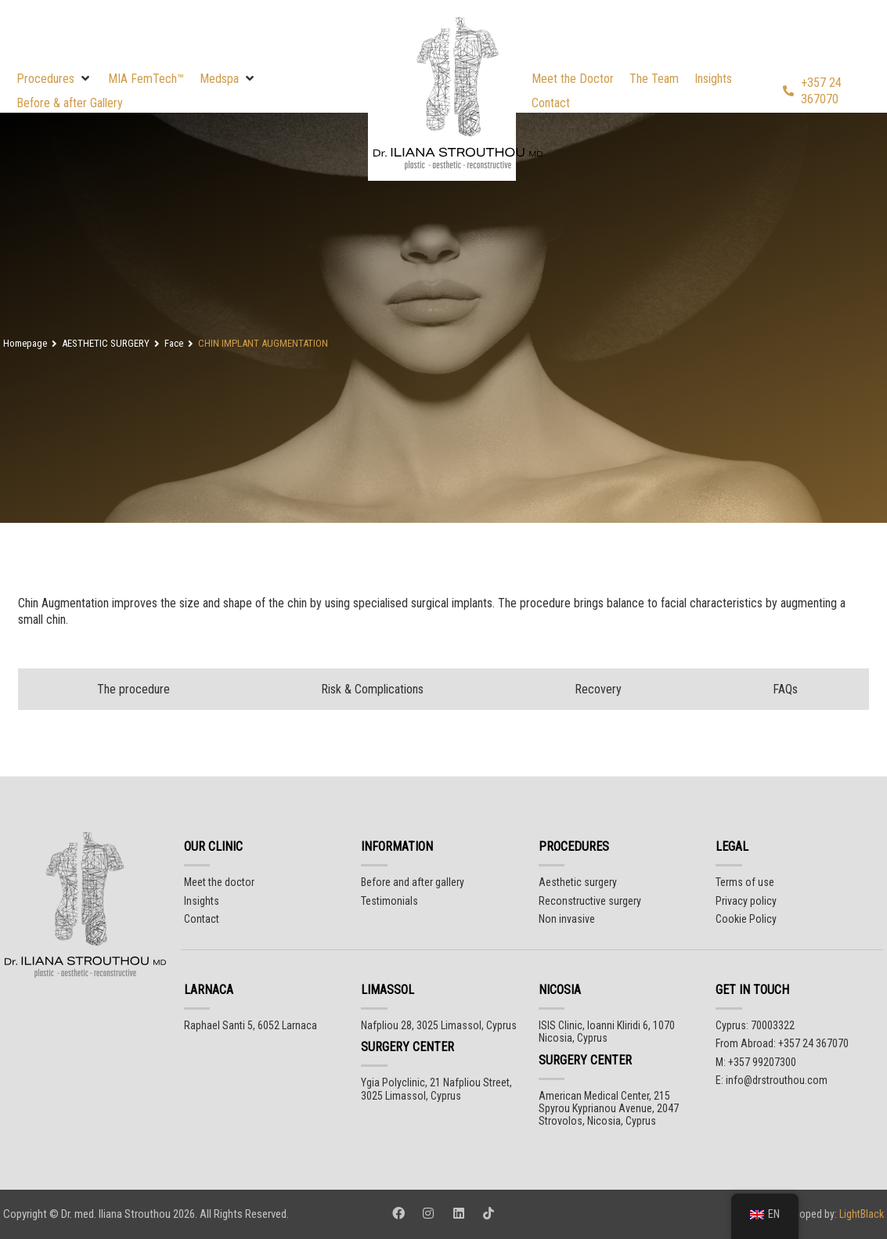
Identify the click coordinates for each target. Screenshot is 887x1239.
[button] (54, 79)
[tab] (130, 689)
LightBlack (860, 1214)
